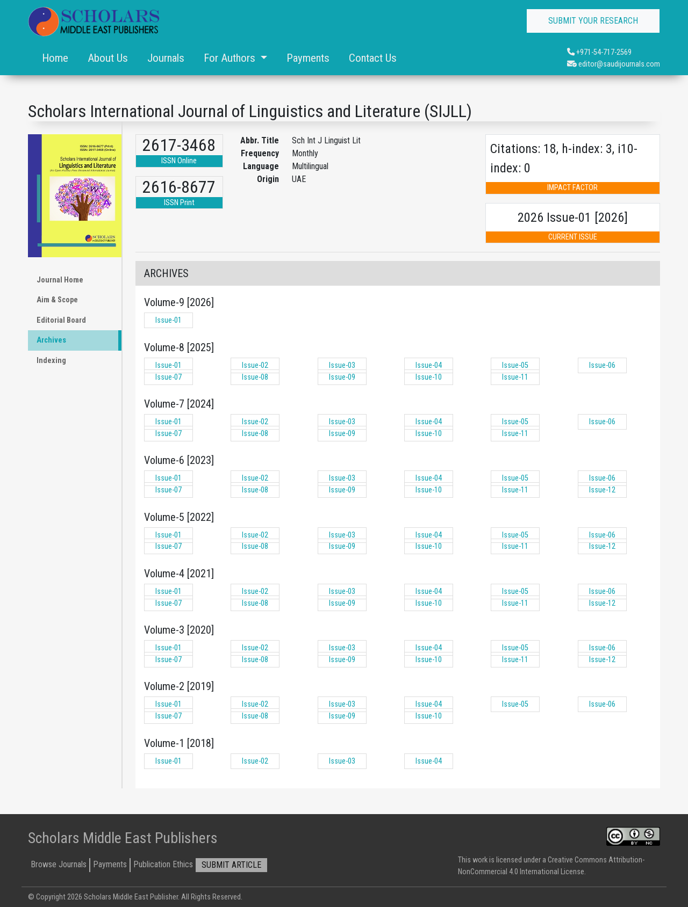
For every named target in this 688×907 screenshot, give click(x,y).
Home (55, 58)
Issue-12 (602, 490)
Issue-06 (602, 365)
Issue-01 (168, 320)
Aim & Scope (57, 299)
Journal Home (60, 280)
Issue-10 (428, 377)
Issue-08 (255, 377)
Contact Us (373, 58)
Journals (165, 58)
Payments (307, 58)
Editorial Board (61, 320)
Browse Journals (59, 864)
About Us (108, 58)
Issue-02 (255, 365)
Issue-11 (515, 377)
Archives (51, 340)
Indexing (51, 360)
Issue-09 (342, 377)
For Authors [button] (231, 58)
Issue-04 (428, 365)
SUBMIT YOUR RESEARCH (593, 21)
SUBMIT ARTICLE (231, 865)
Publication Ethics (163, 864)
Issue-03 (342, 365)
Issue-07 (168, 377)
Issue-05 (515, 365)
